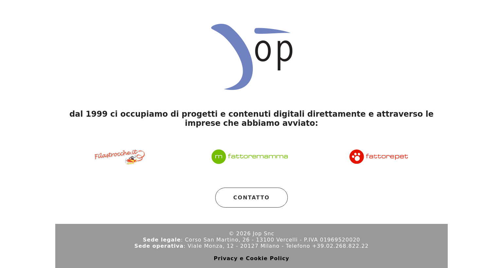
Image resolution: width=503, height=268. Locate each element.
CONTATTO (251, 197)
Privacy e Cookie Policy (251, 258)
